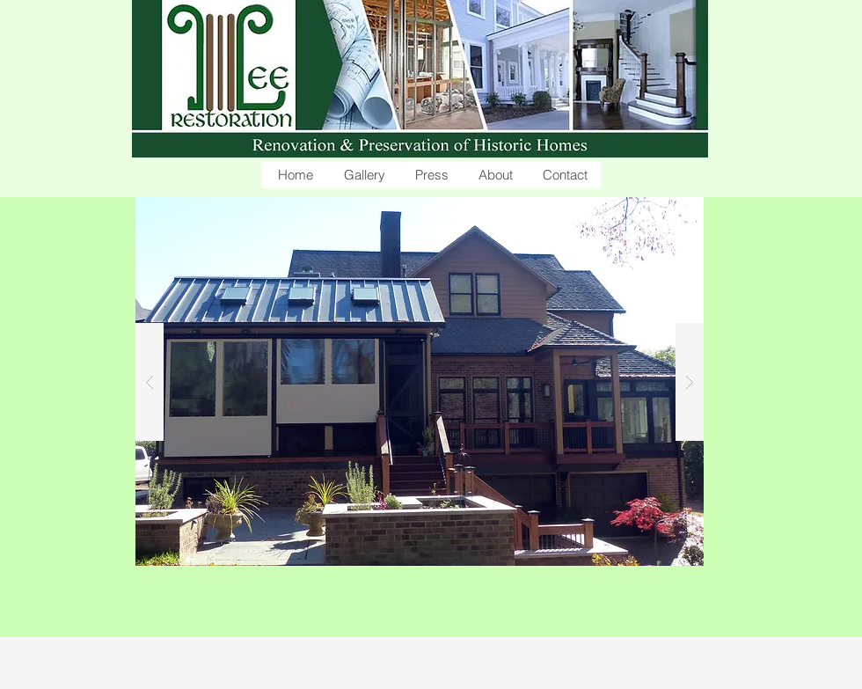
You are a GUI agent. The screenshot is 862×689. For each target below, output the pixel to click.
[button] (362, 175)
